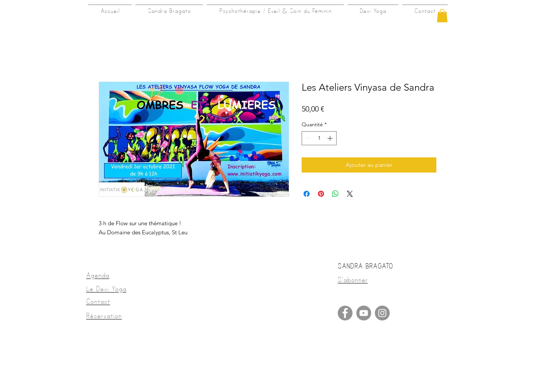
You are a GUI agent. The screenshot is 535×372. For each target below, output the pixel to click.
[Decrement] (307, 138)
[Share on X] (349, 193)
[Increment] (330, 138)
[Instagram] (382, 313)
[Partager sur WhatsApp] (335, 193)
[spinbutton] (319, 138)
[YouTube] (363, 313)
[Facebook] (345, 313)
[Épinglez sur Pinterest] (321, 193)
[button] (442, 15)
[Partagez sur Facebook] (306, 193)
